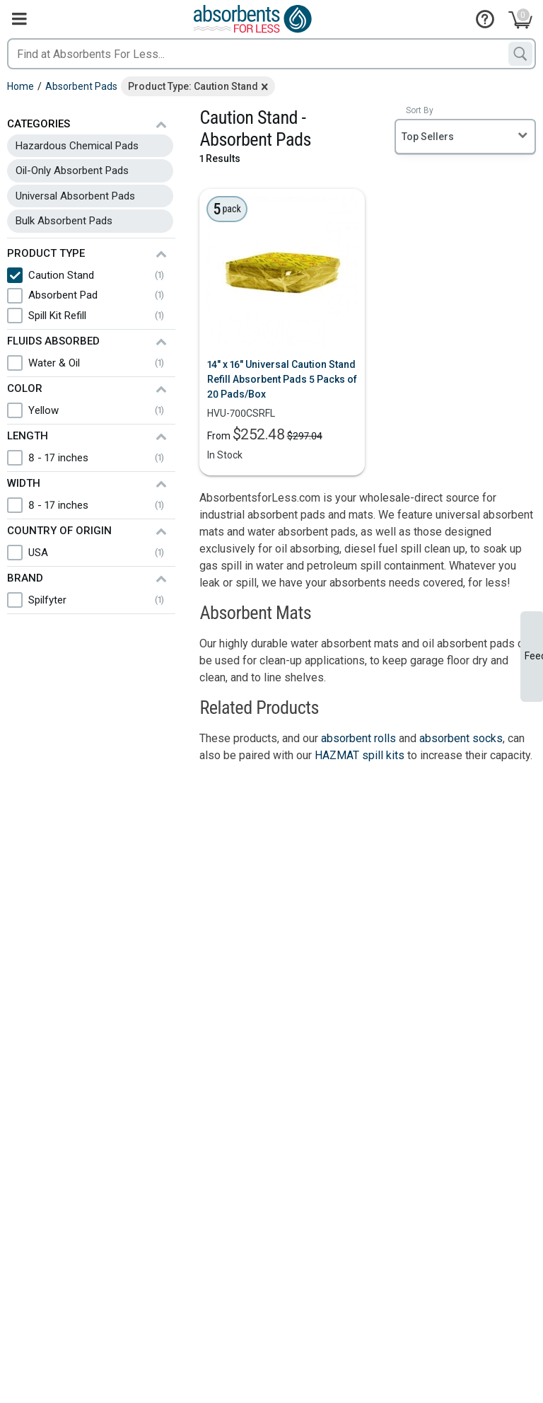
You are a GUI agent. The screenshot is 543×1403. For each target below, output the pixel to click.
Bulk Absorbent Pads (64, 220)
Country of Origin (59, 530)
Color (24, 388)
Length (27, 435)
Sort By (419, 110)
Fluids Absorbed (53, 341)
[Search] (520, 54)
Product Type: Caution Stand (193, 86)
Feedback (534, 656)
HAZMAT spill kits (359, 755)
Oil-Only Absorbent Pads (72, 170)
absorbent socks (461, 738)
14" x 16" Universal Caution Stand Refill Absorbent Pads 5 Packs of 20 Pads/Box (282, 379)
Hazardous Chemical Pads (77, 145)
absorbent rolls (358, 738)
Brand (25, 578)
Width (23, 483)
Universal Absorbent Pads (75, 196)
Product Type (46, 253)
